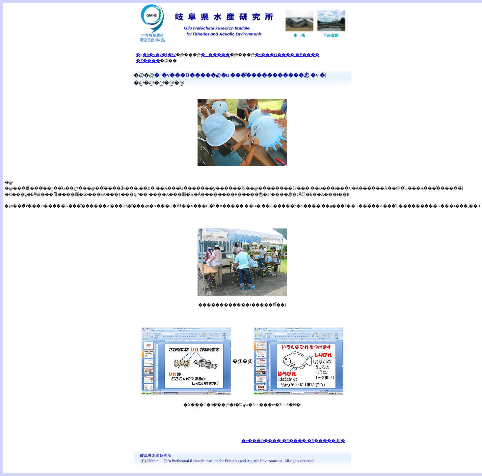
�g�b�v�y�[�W (156, 54)
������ (215, 54)
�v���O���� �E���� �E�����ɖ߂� (293, 440)
